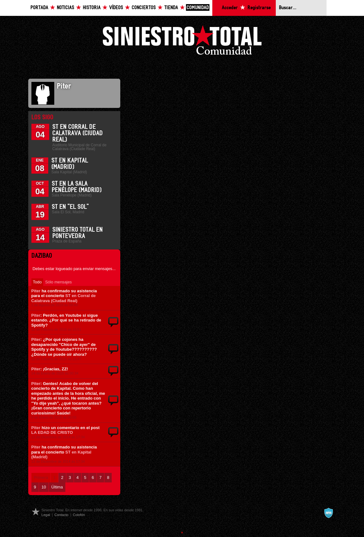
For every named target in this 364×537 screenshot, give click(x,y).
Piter (36, 290)
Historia (92, 7)
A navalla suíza (328, 513)
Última (57, 487)
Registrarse (259, 7)
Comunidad (198, 7)
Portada (39, 7)
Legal (46, 515)
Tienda (171, 7)
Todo (37, 282)
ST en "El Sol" (70, 207)
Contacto (61, 515)
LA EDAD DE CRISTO (52, 432)
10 (44, 487)
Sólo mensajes (58, 282)
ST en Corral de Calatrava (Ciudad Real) (77, 133)
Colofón (79, 515)
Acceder (230, 7)
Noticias (65, 7)
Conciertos (144, 7)
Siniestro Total (182, 41)
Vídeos (116, 7)
